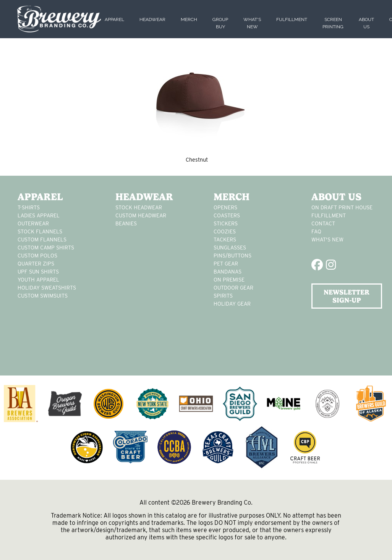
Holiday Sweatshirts (47, 288)
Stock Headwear (138, 207)
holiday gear (232, 304)
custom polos (37, 255)
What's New (327, 239)
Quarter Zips (36, 264)
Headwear (152, 19)
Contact (323, 223)
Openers (225, 207)
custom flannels (42, 239)
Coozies (225, 231)
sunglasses (230, 247)
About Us (336, 196)
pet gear (226, 264)
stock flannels (40, 231)
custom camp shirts (46, 247)
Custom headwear (140, 215)
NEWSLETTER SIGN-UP (346, 296)
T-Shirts (29, 207)
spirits (223, 296)
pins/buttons (232, 255)
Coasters (227, 215)
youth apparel (38, 280)
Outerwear (33, 223)
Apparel (114, 19)
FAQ (316, 231)
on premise (229, 280)
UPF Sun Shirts (38, 272)
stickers (226, 223)
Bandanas (227, 272)
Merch (189, 19)
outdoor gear (233, 288)
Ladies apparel (39, 215)
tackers (225, 239)
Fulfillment (291, 19)
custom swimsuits (43, 296)
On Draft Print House (342, 207)
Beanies (126, 223)
